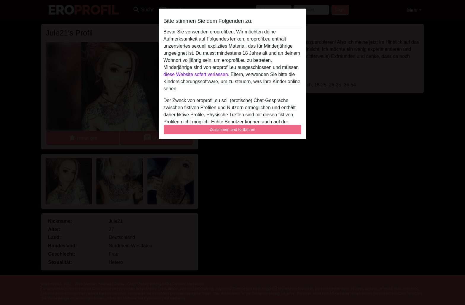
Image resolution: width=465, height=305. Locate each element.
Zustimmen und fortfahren (232, 129)
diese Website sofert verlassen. (196, 74)
